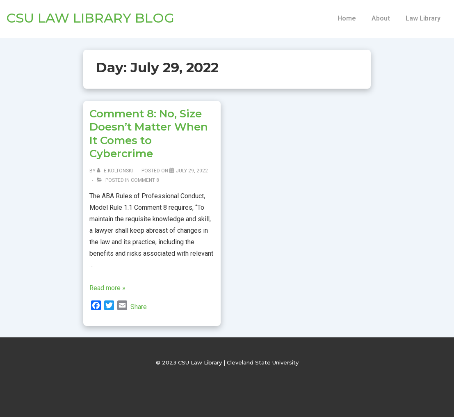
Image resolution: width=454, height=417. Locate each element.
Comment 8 (145, 180)
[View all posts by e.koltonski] (115, 171)
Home (347, 18)
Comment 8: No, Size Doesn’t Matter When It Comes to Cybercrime (148, 133)
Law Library (423, 18)
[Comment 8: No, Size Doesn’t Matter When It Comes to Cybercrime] (192, 171)
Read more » (107, 288)
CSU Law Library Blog (90, 18)
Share (138, 307)
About (381, 18)
